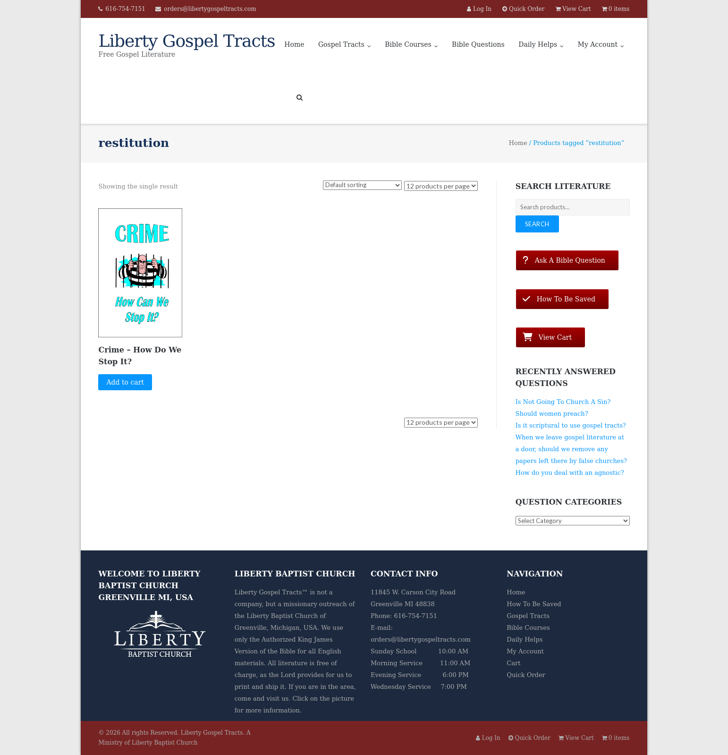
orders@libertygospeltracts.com (210, 9)
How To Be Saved (534, 604)
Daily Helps (537, 44)
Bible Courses (408, 44)
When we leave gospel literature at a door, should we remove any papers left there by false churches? (571, 449)
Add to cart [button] (125, 382)
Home (294, 44)
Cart (513, 663)
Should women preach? (552, 413)
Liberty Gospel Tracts (212, 732)
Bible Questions (478, 44)
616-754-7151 (125, 9)
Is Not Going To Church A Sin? (563, 401)
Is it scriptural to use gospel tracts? (571, 425)
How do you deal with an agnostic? (570, 472)
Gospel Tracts (341, 44)
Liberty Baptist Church (282, 615)
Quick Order (526, 674)
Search (537, 224)
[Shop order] (362, 185)
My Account (598, 44)
